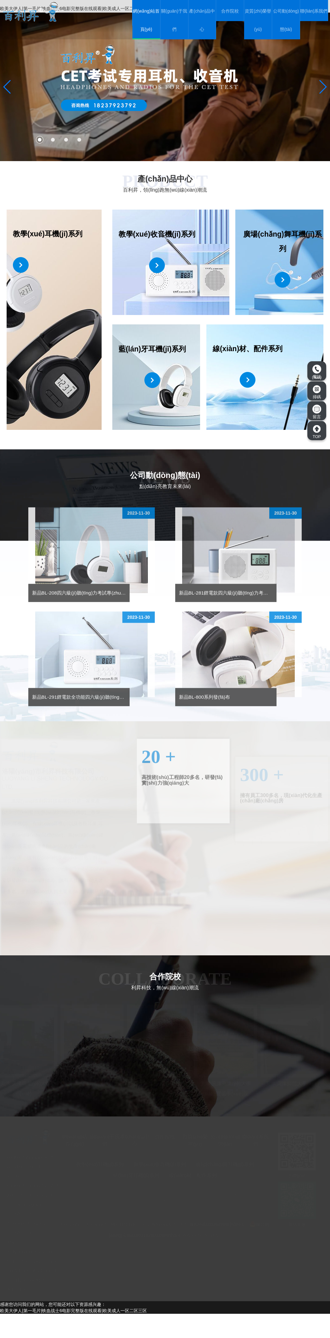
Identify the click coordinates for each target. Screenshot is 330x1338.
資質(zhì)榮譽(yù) (258, 20)
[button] (40, 140)
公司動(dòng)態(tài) (286, 20)
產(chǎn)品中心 (202, 20)
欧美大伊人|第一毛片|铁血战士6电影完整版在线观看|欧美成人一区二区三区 (73, 1334)
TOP (316, 431)
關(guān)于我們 (174, 20)
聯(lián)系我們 (313, 11)
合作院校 (230, 11)
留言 (316, 412)
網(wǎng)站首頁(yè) (146, 20)
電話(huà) (317, 372)
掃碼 (316, 392)
